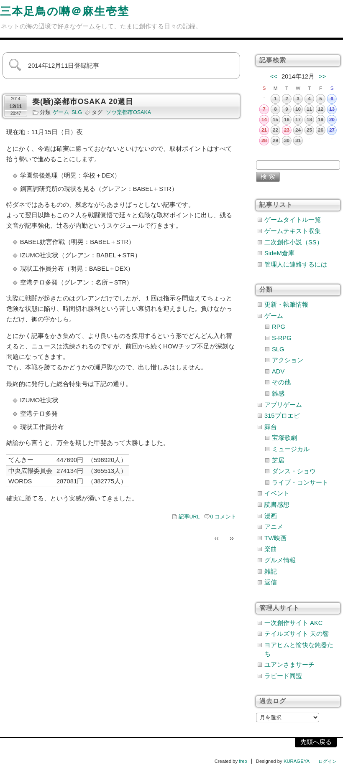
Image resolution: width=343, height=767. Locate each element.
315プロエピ (282, 415)
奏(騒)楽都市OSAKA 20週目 (82, 101)
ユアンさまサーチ (289, 664)
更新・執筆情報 (286, 304)
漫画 (270, 516)
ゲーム (61, 112)
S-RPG (282, 338)
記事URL (189, 517)
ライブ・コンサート (300, 482)
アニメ (273, 526)
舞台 (270, 427)
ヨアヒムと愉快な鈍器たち (298, 649)
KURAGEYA (297, 761)
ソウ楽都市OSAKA (128, 112)
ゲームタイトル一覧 (292, 219)
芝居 (278, 460)
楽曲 (270, 549)
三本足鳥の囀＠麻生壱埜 (64, 11)
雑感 (278, 393)
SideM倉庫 (279, 253)
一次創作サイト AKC (293, 623)
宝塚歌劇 (284, 437)
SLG (77, 112)
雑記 (270, 571)
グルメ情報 (280, 560)
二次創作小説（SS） (293, 242)
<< (273, 76)
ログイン (327, 761)
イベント (276, 493)
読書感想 (276, 504)
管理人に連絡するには (295, 264)
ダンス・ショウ (294, 471)
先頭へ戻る (316, 742)
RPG (278, 326)
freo (243, 761)
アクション (287, 360)
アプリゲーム (283, 404)
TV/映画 (275, 538)
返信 (270, 582)
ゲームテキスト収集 (292, 231)
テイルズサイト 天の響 (296, 633)
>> (322, 76)
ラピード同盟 (283, 676)
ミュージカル (291, 449)
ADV (278, 371)
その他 (281, 382)
